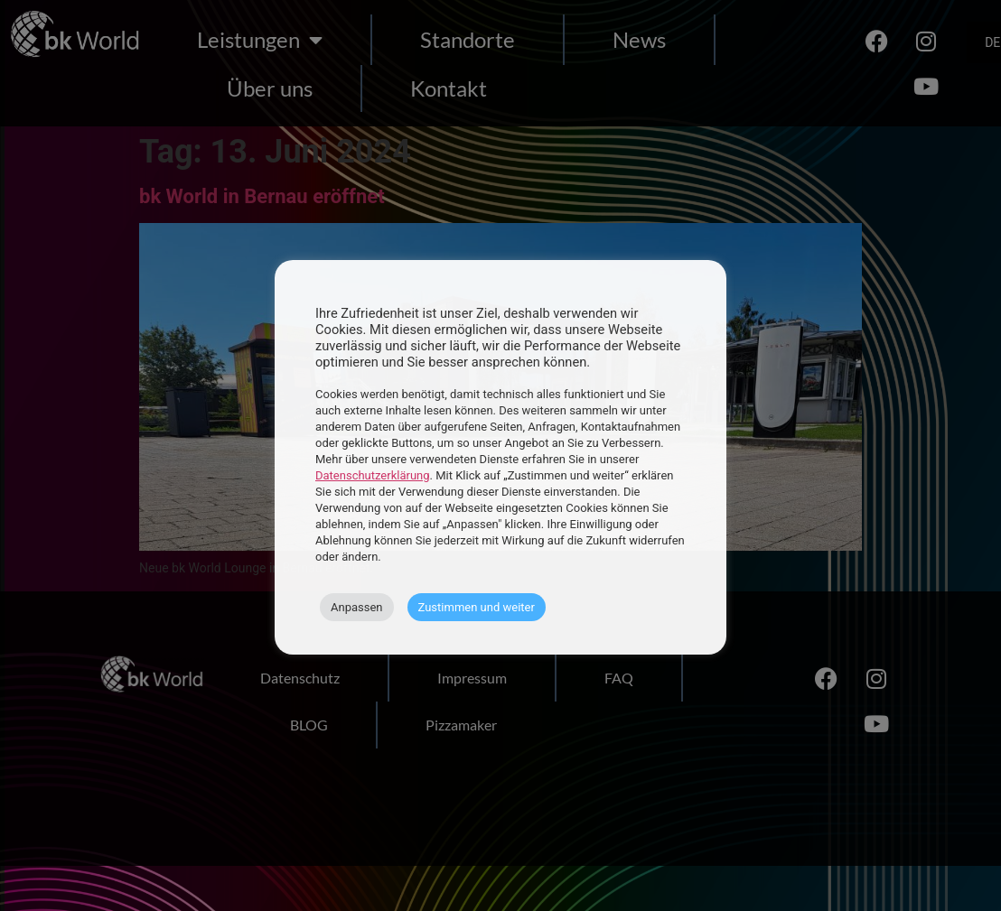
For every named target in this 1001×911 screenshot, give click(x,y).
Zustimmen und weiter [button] (476, 607)
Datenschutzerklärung (372, 475)
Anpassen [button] (357, 607)
